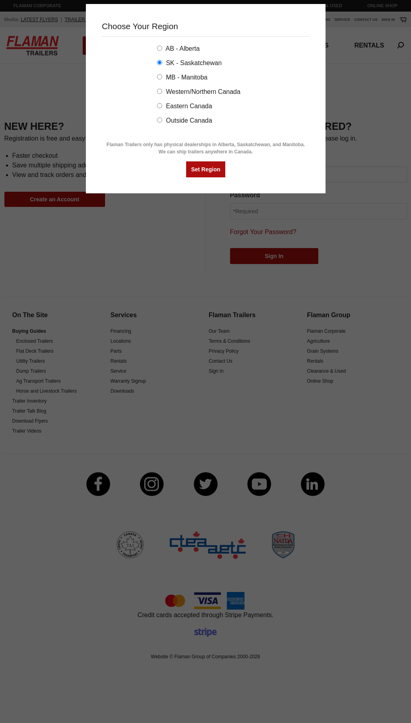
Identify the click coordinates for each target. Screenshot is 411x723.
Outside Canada (184, 120)
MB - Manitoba (182, 77)
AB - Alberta (178, 48)
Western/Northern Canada (198, 91)
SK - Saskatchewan (189, 63)
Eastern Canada (184, 106)
